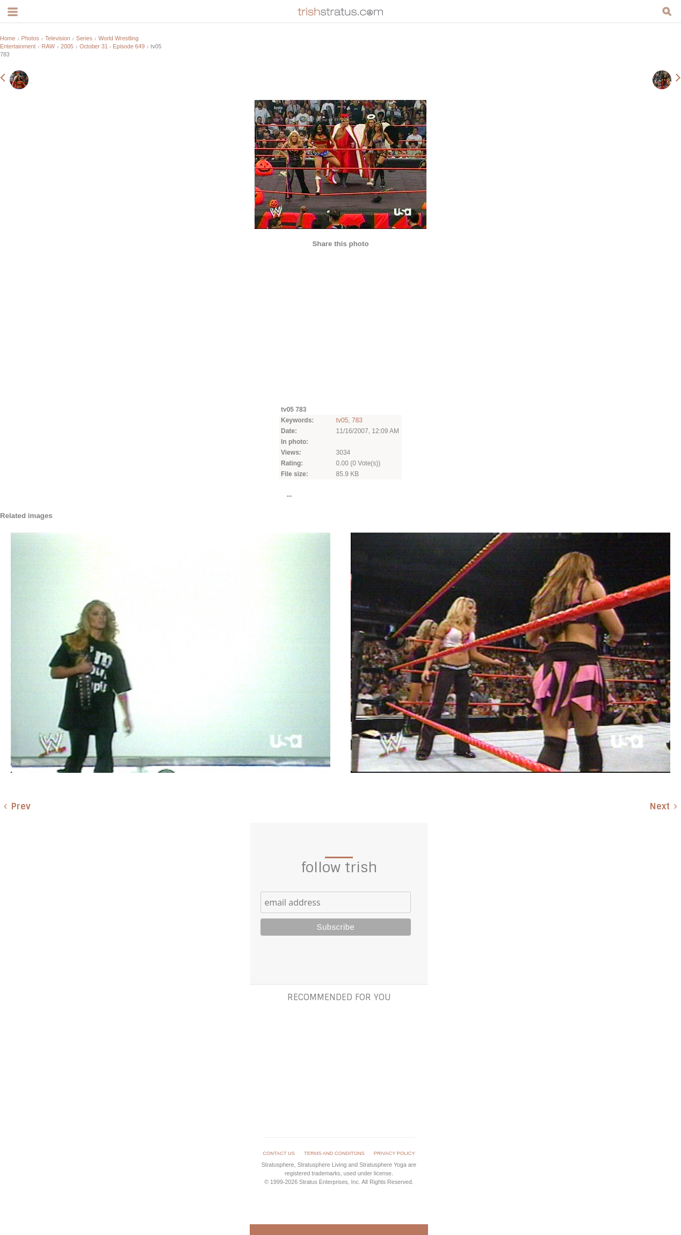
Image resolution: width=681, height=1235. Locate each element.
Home (7, 38)
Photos (30, 38)
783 (357, 420)
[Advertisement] (340, 326)
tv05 (342, 420)
